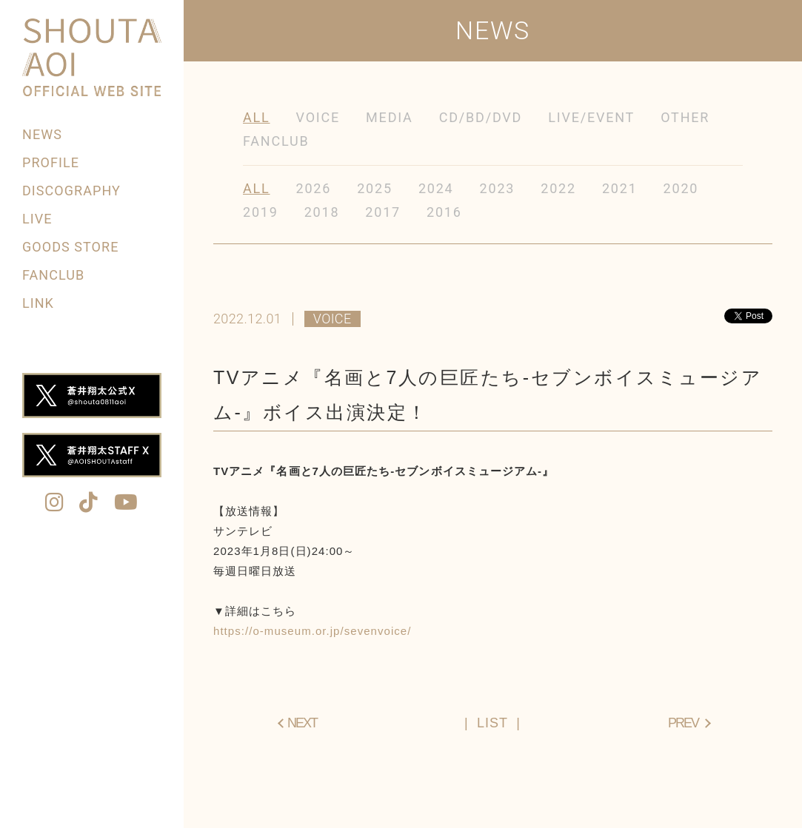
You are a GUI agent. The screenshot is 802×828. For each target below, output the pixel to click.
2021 (620, 188)
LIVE (37, 218)
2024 (436, 188)
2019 (260, 212)
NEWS (42, 134)
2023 (497, 188)
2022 (558, 188)
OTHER (685, 117)
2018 (322, 212)
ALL (256, 117)
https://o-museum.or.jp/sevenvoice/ (312, 631)
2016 (444, 212)
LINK (38, 303)
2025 (374, 188)
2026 (314, 188)
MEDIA (389, 117)
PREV (683, 723)
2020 (681, 188)
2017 (383, 212)
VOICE (318, 117)
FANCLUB (53, 275)
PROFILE (50, 162)
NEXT (302, 723)
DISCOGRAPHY (71, 190)
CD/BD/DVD (481, 117)
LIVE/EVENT (591, 117)
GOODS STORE (70, 247)
